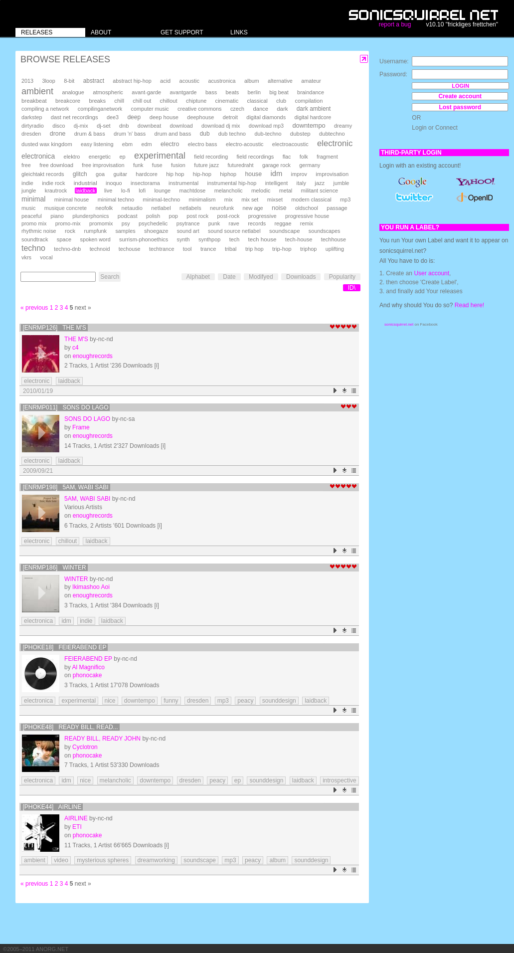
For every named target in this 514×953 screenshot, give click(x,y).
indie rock (53, 183)
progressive (262, 216)
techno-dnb (67, 249)
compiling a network (45, 109)
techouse (130, 249)
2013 (27, 81)
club (281, 101)
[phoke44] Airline (51, 806)
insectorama (145, 183)
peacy (245, 700)
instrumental (183, 183)
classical (257, 101)
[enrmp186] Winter (54, 567)
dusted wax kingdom (46, 144)
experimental (159, 156)
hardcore (147, 174)
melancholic (228, 190)
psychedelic (153, 223)
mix (228, 199)
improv (299, 174)
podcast (128, 216)
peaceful (31, 216)
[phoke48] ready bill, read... (70, 727)
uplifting (335, 249)
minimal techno (116, 199)
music (28, 208)
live (108, 190)
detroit (230, 117)
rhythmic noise (38, 231)
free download (56, 165)
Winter (76, 578)
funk (138, 165)
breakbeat (34, 101)
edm (146, 144)
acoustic (189, 81)
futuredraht (240, 165)
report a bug (395, 24)
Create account (460, 96)
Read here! (469, 305)
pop (173, 216)
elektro (72, 157)
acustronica (221, 81)
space (64, 239)
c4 (75, 347)
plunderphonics (90, 216)
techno (33, 248)
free (26, 165)
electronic (334, 143)
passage (337, 208)
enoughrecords (93, 356)
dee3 (113, 117)
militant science (320, 190)
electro (170, 144)
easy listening (97, 144)
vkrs (26, 257)
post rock (197, 216)
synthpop (209, 239)
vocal (46, 257)
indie (27, 183)
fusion (178, 165)
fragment (327, 157)
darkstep (31, 117)
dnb (124, 125)
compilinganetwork (100, 109)
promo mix (33, 223)
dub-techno (267, 134)
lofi (142, 190)
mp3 (345, 199)
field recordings (255, 157)
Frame (81, 427)
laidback (86, 190)
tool (187, 249)
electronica (38, 156)
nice (110, 700)
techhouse (333, 239)
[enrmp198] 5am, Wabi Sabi (65, 487)
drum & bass (89, 134)
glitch (80, 174)
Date (229, 276)
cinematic (227, 101)
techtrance (161, 249)
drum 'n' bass (130, 134)
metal (285, 190)
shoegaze (156, 231)
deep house (164, 117)
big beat (278, 92)
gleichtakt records (42, 174)
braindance (310, 92)
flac (287, 157)
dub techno (232, 134)
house (253, 174)
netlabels (190, 208)
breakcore (67, 101)
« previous (34, 307)
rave (234, 223)
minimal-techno (161, 199)
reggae (282, 223)
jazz (320, 183)
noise (279, 207)
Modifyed (261, 276)
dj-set (104, 126)
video (61, 860)
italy (301, 183)
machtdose (192, 190)
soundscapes (325, 231)
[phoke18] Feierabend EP (64, 647)
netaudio (132, 208)
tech (234, 239)
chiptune (196, 101)
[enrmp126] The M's (54, 327)
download (181, 126)
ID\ (351, 287)
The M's (76, 339)
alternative (280, 81)
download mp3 (266, 126)
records (257, 223)
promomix (101, 223)
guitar (120, 174)
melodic (260, 190)
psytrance (188, 223)
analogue (73, 92)
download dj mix (220, 126)
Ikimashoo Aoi (91, 586)
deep (134, 117)
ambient (37, 91)
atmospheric (108, 92)
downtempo (308, 125)
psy (126, 223)
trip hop (254, 249)
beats (232, 92)
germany (309, 165)
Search (109, 276)
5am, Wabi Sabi (87, 498)
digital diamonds (266, 117)
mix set (249, 199)
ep (122, 157)
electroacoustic (290, 144)
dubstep (300, 134)
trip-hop (282, 249)
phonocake (87, 675)
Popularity (342, 276)
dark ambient (314, 108)
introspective (339, 780)
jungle (28, 190)
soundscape (284, 231)
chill (119, 101)
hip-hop (202, 174)
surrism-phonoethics (143, 239)
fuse (157, 165)
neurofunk (222, 208)
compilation (309, 101)
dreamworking (156, 860)
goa (100, 174)
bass (211, 92)
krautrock (56, 190)
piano (57, 216)
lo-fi (125, 190)
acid (165, 81)
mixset (275, 199)
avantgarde (183, 92)
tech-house (299, 239)
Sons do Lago (87, 418)
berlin (254, 92)
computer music (150, 109)
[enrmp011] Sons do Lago (65, 407)
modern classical (311, 199)
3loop (48, 81)
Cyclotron (85, 747)
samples (125, 231)
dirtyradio (32, 126)
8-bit (69, 81)
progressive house (307, 216)
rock (70, 231)
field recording (211, 157)
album (251, 81)
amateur (311, 81)
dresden (31, 134)
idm (276, 174)
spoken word (95, 239)
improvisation (332, 174)
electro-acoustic (245, 144)
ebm (127, 144)
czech (237, 109)
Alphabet (198, 276)
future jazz (206, 165)
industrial (85, 183)
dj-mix (81, 126)
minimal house (71, 199)
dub (205, 133)
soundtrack (34, 239)
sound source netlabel (234, 231)
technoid (100, 249)
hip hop (175, 174)
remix (306, 223)
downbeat (149, 126)
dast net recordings (74, 117)
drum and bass (173, 134)
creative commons (199, 109)
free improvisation (103, 165)
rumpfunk (95, 231)
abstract (93, 80)
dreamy (343, 126)
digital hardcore (313, 117)
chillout (168, 101)
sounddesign (279, 700)
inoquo (114, 183)
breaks (97, 101)
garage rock (276, 165)
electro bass (202, 144)
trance (208, 249)
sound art (188, 231)
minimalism (202, 199)
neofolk (104, 208)
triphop (308, 249)
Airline (76, 818)
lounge (162, 190)
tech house (262, 239)
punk (214, 223)
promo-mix (68, 223)
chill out (142, 101)
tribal (231, 249)
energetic (100, 157)
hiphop (228, 174)
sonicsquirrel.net (398, 324)
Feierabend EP (88, 658)
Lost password (460, 107)
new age (252, 208)
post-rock (228, 216)
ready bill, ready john (102, 738)
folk (304, 157)
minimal (33, 199)
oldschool (306, 208)
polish (153, 216)
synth (183, 239)
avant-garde (146, 92)
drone (58, 133)
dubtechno (332, 134)
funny (171, 700)
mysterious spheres (103, 860)
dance (260, 109)
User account (431, 273)
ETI (77, 826)
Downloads (301, 276)
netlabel (161, 208)
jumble (341, 183)
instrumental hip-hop (231, 183)
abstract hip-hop (132, 81)
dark (282, 109)
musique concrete (65, 208)
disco (58, 126)
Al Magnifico (88, 667)
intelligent (276, 183)
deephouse (200, 117)
